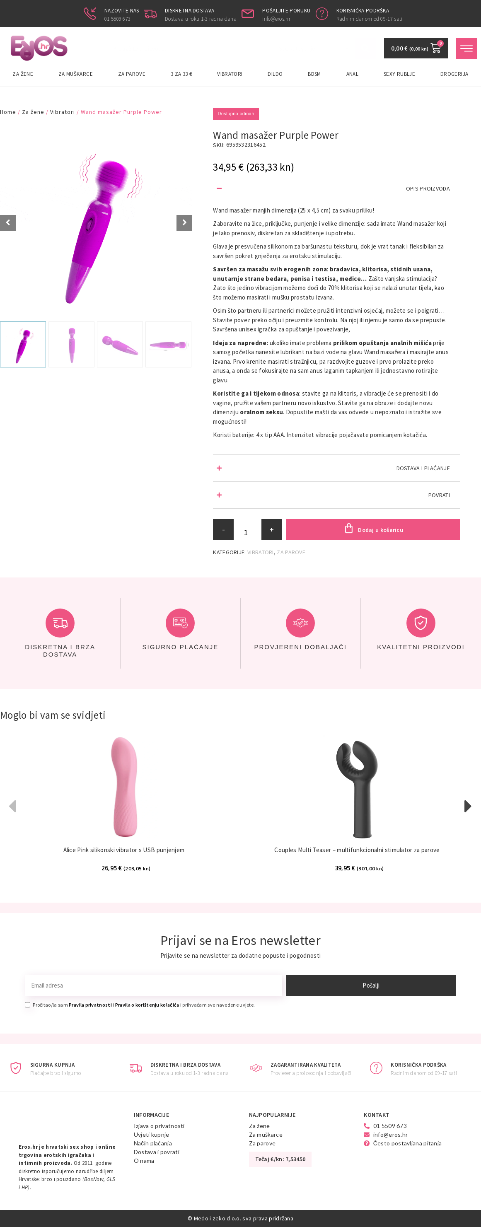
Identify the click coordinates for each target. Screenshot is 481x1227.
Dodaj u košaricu (380, 530)
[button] (336, 188)
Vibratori (229, 73)
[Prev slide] (8, 223)
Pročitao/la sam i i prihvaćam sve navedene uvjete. (144, 1005)
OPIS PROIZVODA (428, 188)
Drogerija (454, 73)
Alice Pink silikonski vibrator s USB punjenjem (124, 850)
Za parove (131, 73)
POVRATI (439, 495)
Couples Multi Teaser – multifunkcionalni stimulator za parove (357, 850)
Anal (352, 73)
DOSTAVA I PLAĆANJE (423, 468)
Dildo (275, 73)
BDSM (314, 73)
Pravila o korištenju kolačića (147, 1005)
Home (8, 112)
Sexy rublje (399, 73)
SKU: (219, 145)
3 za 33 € (181, 73)
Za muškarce (75, 73)
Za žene (22, 73)
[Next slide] (184, 223)
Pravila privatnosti (90, 1005)
